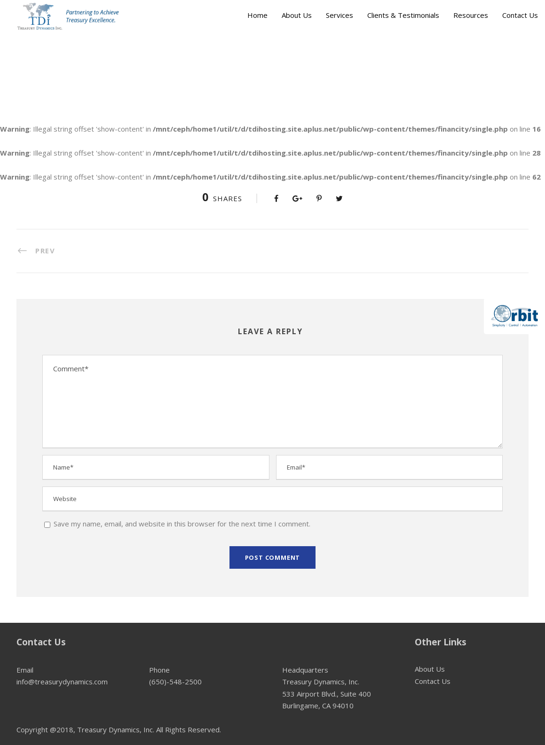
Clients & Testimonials (403, 15)
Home (257, 15)
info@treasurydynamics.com (62, 681)
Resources (470, 15)
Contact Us (520, 15)
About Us (297, 15)
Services (339, 15)
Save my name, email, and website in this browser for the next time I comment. (182, 523)
